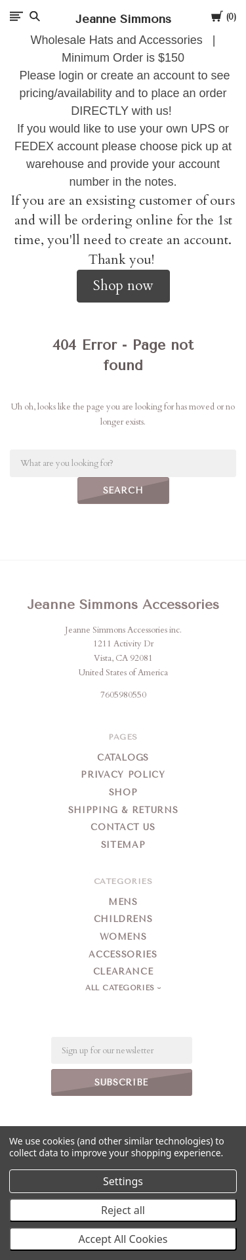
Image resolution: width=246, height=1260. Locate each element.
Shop (123, 792)
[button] (123, 286)
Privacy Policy (123, 775)
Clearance (123, 971)
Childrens (123, 919)
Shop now (123, 285)
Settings (123, 1181)
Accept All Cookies (123, 1239)
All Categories (121, 988)
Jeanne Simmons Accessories (123, 604)
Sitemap (123, 845)
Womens (123, 937)
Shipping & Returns (123, 810)
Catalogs (123, 758)
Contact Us (123, 827)
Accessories (123, 954)
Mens (123, 902)
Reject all (123, 1210)
